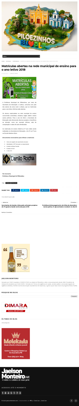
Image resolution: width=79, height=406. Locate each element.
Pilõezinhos (16, 61)
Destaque (8, 61)
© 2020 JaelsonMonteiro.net (10, 400)
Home (3, 61)
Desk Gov (37, 400)
